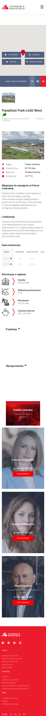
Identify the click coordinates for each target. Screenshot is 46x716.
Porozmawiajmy (23, 474)
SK (20, 714)
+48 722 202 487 (23, 597)
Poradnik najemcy (9, 683)
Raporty (5, 677)
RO (24, 714)
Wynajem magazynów (10, 656)
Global (4, 714)
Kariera (5, 701)
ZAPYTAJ (29, 176)
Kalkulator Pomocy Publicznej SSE (15, 686)
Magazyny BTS (7, 665)
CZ (11, 714)
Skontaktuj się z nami (10, 704)
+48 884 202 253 (23, 532)
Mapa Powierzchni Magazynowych (15, 689)
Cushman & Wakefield (10, 698)
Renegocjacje (7, 667)
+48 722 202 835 (23, 468)
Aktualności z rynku (10, 680)
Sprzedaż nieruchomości (12, 659)
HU (15, 714)
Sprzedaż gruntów (9, 662)
